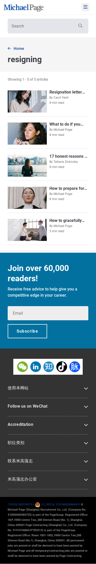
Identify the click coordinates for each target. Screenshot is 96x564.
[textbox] (48, 26)
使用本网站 (18, 388)
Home (19, 48)
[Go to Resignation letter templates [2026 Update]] (48, 101)
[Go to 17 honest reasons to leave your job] (48, 165)
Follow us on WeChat (28, 406)
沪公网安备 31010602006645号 (57, 504)
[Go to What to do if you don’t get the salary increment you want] (48, 133)
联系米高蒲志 (20, 460)
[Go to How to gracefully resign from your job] (48, 229)
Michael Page (63, 129)
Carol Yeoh (61, 97)
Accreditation (20, 424)
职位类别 (16, 442)
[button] (79, 26)
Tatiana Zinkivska (66, 162)
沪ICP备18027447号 (20, 504)
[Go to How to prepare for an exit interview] (48, 197)
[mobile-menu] (85, 7)
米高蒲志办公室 (22, 479)
